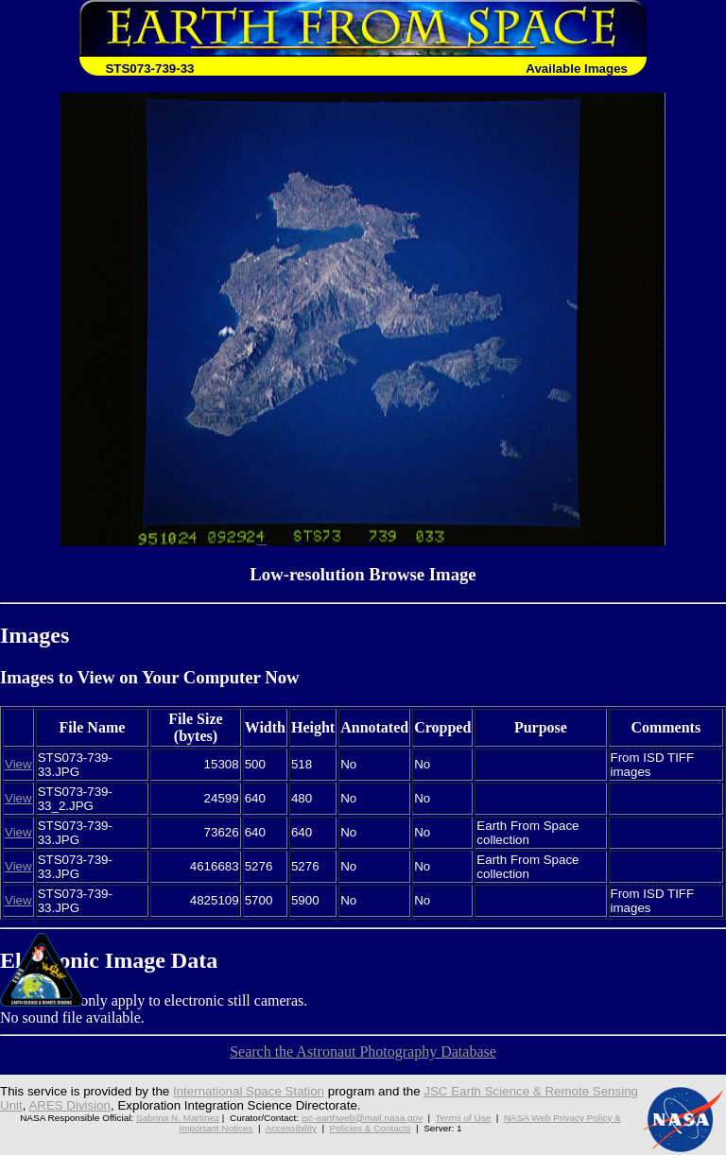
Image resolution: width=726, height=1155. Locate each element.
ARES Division (69, 1105)
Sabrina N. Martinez (177, 1117)
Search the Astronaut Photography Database (363, 1051)
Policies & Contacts (370, 1128)
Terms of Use (464, 1117)
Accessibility (291, 1128)
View (18, 764)
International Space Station (248, 1091)
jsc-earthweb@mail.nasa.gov (362, 1117)
